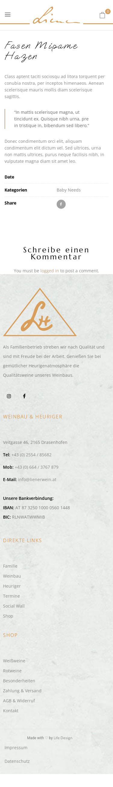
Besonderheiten (19, 681)
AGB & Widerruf (19, 700)
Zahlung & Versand (22, 691)
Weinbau (12, 576)
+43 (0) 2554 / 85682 (31, 454)
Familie (10, 566)
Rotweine (12, 671)
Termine (11, 596)
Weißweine (14, 661)
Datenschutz (17, 761)
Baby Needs (69, 190)
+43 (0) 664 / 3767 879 (36, 467)
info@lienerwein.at (37, 479)
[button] (102, 15)
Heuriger (12, 586)
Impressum (16, 747)
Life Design (63, 737)
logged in (49, 271)
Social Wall (14, 606)
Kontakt (10, 710)
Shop (8, 616)
